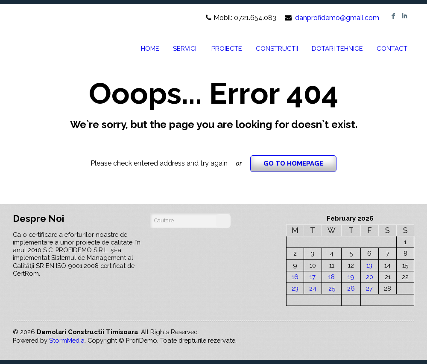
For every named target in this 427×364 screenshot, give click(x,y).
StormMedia (67, 340)
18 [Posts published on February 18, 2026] (331, 276)
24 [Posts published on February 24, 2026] (312, 288)
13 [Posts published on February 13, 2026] (369, 265)
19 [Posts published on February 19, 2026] (351, 276)
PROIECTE (226, 48)
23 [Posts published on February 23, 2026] (295, 288)
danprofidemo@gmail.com (337, 18)
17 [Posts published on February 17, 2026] (313, 276)
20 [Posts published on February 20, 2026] (369, 276)
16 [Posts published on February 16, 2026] (295, 276)
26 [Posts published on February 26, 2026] (351, 288)
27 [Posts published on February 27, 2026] (369, 288)
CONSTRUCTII (277, 48)
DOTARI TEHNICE (337, 48)
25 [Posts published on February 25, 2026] (331, 288)
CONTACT (392, 48)
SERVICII (185, 48)
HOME (150, 48)
